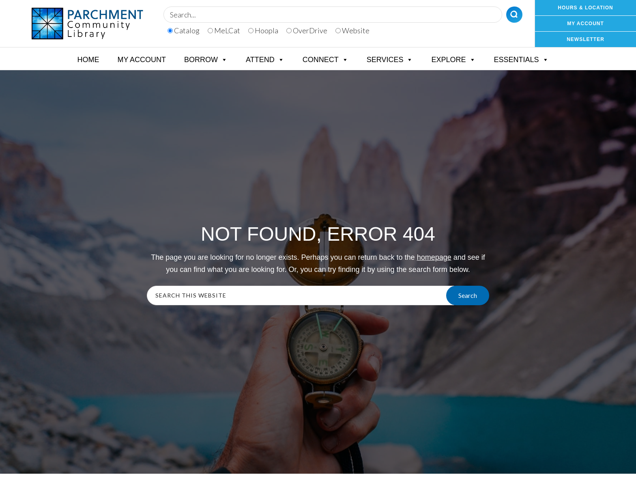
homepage (434, 257)
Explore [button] (453, 60)
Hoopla (263, 30)
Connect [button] (325, 60)
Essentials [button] (521, 60)
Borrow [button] (206, 60)
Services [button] (390, 60)
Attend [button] (265, 60)
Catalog (184, 30)
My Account (141, 60)
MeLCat (224, 30)
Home (88, 60)
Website (352, 30)
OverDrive (306, 30)
